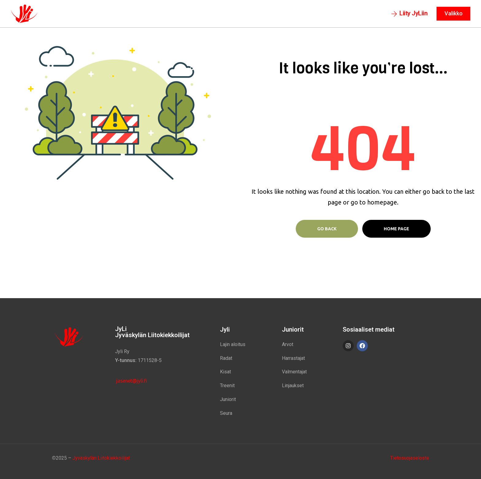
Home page (396, 228)
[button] (409, 14)
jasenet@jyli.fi (131, 381)
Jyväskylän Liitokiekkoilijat (101, 458)
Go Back (327, 228)
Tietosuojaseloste (409, 458)
